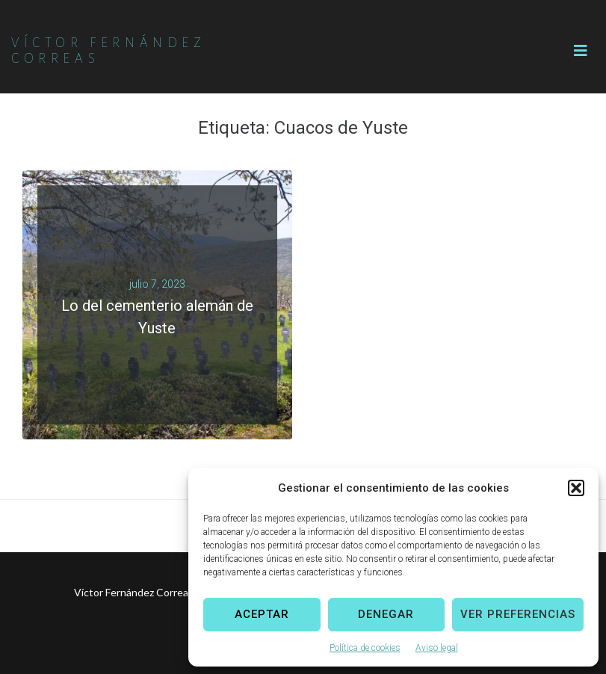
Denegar (386, 614)
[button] (576, 487)
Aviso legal (436, 648)
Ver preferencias (517, 614)
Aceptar (262, 614)
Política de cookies (365, 648)
